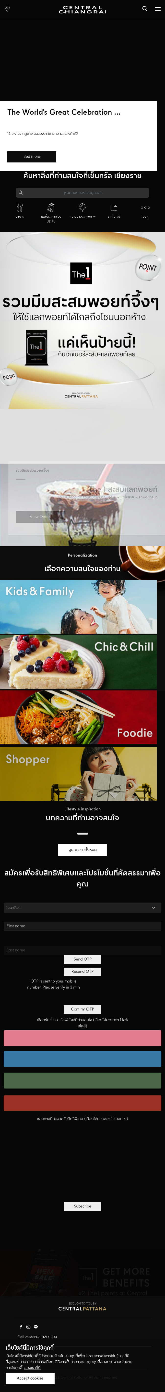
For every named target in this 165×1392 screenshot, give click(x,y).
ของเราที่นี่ (32, 1368)
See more (32, 157)
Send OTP (83, 959)
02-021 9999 (46, 1337)
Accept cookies (30, 1378)
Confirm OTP (82, 1009)
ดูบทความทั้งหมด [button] (83, 850)
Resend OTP (82, 972)
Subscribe (82, 1206)
